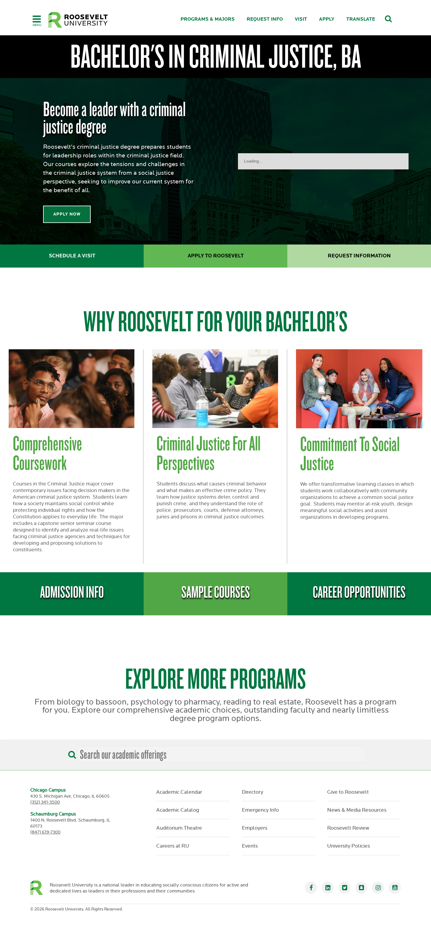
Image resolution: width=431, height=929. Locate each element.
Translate (360, 19)
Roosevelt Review (348, 828)
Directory (252, 792)
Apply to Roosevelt (216, 256)
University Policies (348, 846)
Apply (326, 19)
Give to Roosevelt (348, 792)
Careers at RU (172, 846)
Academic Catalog (177, 810)
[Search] (70, 752)
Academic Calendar (179, 792)
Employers (254, 828)
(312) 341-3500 (45, 802)
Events (250, 846)
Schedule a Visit (72, 256)
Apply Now (67, 214)
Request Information (359, 256)
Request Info (265, 19)
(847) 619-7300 (45, 832)
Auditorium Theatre (179, 828)
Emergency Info (260, 810)
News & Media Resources (356, 810)
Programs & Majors (207, 19)
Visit (301, 19)
